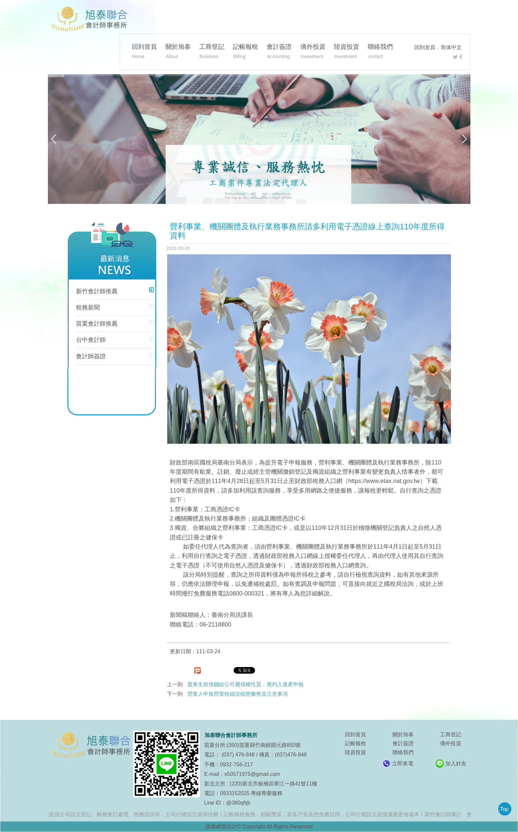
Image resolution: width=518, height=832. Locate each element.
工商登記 (211, 52)
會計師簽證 (91, 356)
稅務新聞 (88, 307)
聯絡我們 (380, 52)
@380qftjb (238, 803)
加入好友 (455, 763)
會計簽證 (279, 52)
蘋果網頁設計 (221, 826)
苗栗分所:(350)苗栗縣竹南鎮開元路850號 (252, 745)
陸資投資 (346, 52)
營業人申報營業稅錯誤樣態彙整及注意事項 (237, 694)
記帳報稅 (245, 52)
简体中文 (451, 47)
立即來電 (402, 763)
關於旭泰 (178, 52)
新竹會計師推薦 (97, 291)
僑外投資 (312, 52)
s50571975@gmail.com (252, 774)
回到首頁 (424, 47)
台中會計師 (91, 339)
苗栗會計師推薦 (97, 323)
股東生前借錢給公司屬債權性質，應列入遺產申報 (245, 684)
